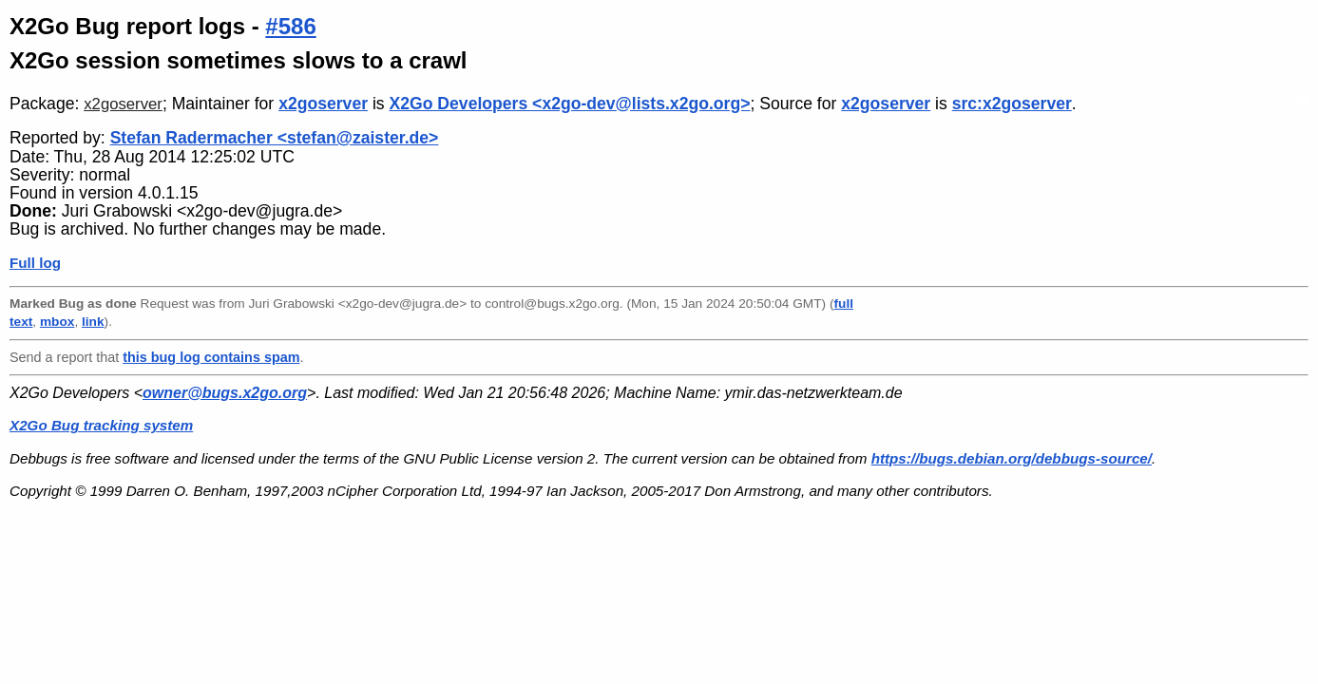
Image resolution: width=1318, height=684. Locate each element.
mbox (57, 321)
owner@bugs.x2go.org (225, 393)
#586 (290, 26)
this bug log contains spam (211, 357)
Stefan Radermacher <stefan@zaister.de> (274, 137)
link (93, 321)
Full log (35, 263)
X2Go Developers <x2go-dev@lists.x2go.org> (570, 103)
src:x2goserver (1012, 103)
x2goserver (123, 104)
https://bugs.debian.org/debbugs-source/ (1011, 458)
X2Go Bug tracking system (101, 425)
